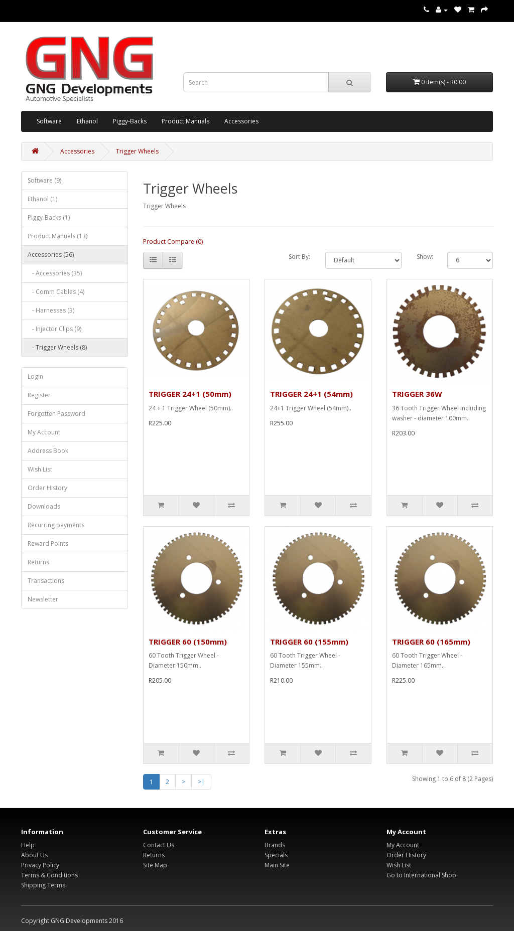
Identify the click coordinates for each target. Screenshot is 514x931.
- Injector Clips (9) (54, 329)
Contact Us (158, 845)
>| (201, 782)
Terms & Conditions (49, 875)
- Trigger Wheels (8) (57, 347)
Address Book (48, 450)
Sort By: (299, 256)
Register (39, 395)
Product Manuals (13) (57, 236)
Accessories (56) (51, 254)
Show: (424, 256)
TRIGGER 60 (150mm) (188, 642)
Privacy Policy (40, 865)
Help (28, 845)
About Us (34, 855)
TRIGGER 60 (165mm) (431, 642)
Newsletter (43, 599)
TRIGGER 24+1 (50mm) (190, 394)
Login (35, 376)
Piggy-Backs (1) (49, 217)
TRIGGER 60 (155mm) (309, 642)
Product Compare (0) (173, 241)
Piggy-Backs (130, 121)
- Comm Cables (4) (56, 291)
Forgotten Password (56, 413)
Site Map (155, 865)
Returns (38, 562)
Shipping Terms (43, 885)
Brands (275, 845)
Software (49, 121)
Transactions (46, 580)
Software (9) (44, 180)
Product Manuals (185, 121)
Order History (47, 488)
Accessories (241, 121)
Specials (276, 855)
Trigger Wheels (137, 151)
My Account (44, 432)
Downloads (44, 506)
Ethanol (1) (42, 199)
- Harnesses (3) (51, 310)
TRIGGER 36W (417, 394)
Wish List (40, 469)
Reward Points (48, 543)
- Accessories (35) (55, 273)
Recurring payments (56, 525)
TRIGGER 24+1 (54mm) (311, 394)
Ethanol (87, 121)
